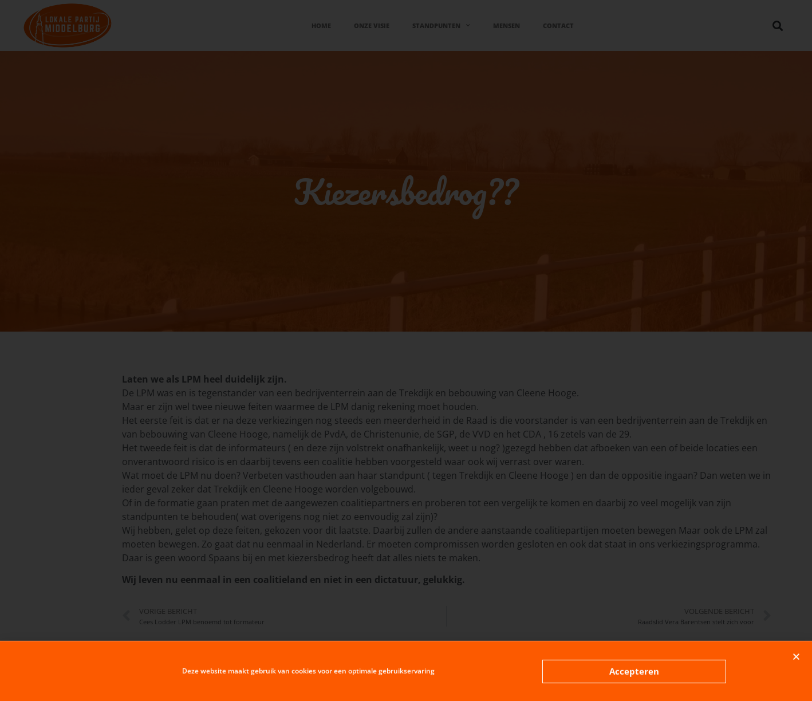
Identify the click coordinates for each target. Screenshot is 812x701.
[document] (406, 350)
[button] (796, 660)
